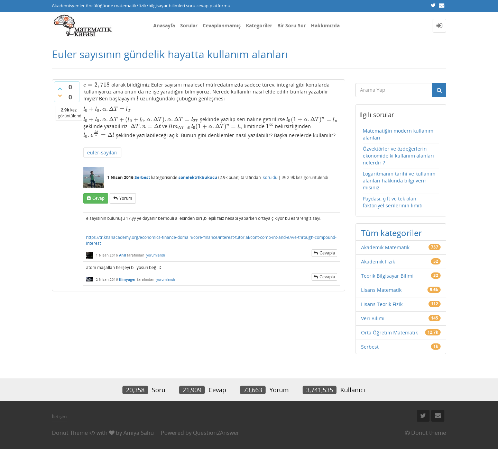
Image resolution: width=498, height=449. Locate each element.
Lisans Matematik (381, 290)
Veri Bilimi (373, 318)
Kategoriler (259, 25)
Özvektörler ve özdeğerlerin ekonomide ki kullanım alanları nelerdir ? (398, 155)
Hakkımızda (325, 25)
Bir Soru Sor (291, 25)
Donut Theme (70, 433)
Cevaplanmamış (222, 25)
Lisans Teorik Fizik (382, 304)
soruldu (270, 177)
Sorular (188, 25)
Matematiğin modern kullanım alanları (398, 134)
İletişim (59, 416)
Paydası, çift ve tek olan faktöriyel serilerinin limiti (393, 202)
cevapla (327, 253)
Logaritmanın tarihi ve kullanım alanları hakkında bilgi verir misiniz (399, 180)
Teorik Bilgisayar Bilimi (387, 275)
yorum (125, 198)
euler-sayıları (102, 152)
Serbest (142, 177)
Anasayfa (164, 25)
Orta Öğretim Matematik (389, 332)
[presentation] (96, 84)
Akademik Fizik (378, 261)
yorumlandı (155, 255)
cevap (98, 198)
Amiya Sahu (138, 433)
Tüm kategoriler (391, 233)
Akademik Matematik (385, 247)
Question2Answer (216, 433)
